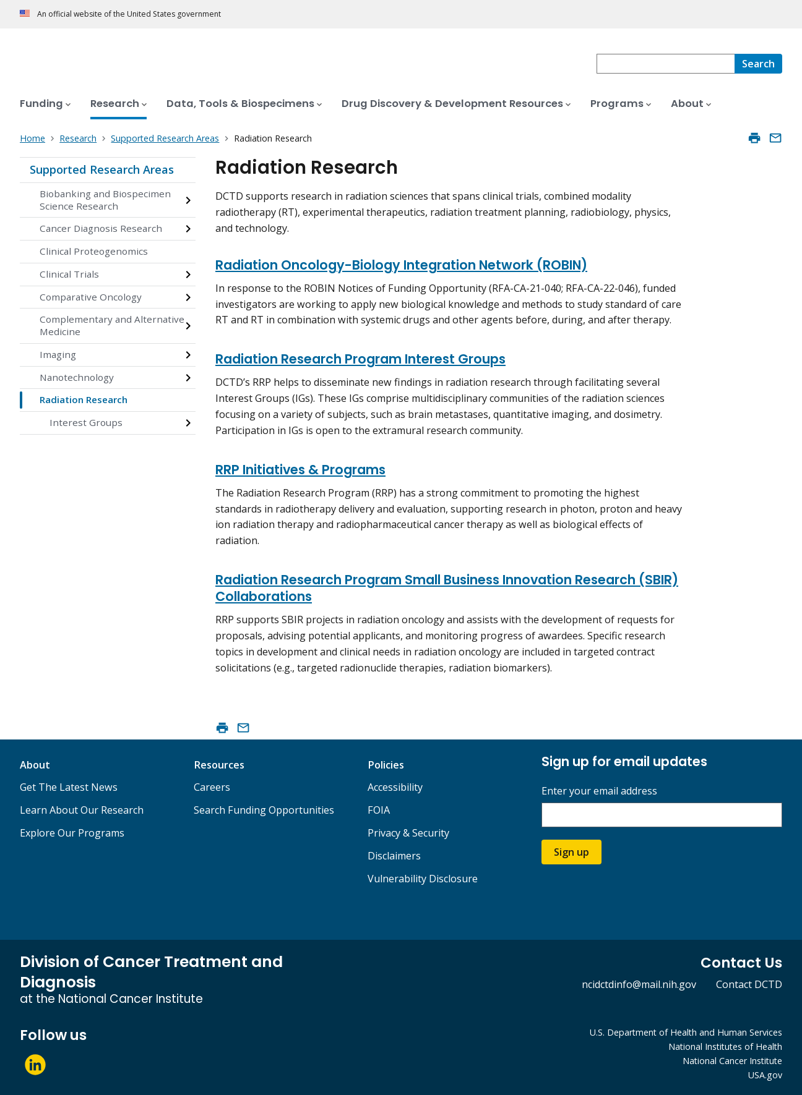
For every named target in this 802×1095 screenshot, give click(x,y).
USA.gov (765, 1075)
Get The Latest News (69, 787)
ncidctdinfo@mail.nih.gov (639, 984)
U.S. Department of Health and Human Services (686, 1032)
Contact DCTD (749, 984)
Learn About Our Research (82, 810)
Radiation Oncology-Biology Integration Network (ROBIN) (401, 265)
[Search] (758, 64)
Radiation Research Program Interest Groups (360, 359)
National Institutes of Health (725, 1046)
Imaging (58, 354)
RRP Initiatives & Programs (300, 470)
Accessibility (395, 787)
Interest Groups (86, 422)
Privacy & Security (408, 833)
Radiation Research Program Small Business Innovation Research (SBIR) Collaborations (446, 588)
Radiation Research (83, 399)
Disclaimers (394, 856)
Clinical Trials (69, 274)
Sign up (571, 852)
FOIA (379, 810)
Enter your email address (599, 791)
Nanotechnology (77, 377)
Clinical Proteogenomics (94, 251)
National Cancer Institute (732, 1061)
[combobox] (666, 64)
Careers (212, 787)
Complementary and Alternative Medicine (112, 325)
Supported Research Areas (102, 169)
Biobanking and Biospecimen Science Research (105, 199)
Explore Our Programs (72, 833)
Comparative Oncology (91, 297)
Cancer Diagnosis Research (101, 228)
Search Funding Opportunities (264, 810)
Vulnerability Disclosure (423, 878)
